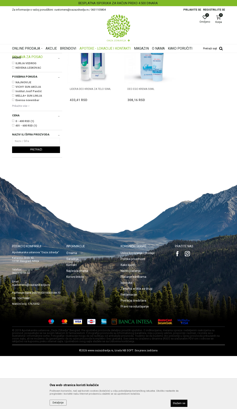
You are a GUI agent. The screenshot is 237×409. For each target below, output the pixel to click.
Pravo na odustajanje (135, 359)
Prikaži (170, 62)
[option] (118, 3)
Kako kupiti (128, 318)
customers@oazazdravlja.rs (31, 337)
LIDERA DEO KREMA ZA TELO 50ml (90, 138)
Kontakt (71, 318)
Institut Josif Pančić (28, 144)
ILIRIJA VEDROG (25, 116)
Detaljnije (58, 402)
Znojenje (19, 88)
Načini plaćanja (131, 324)
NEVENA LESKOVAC (28, 120)
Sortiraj (134, 62)
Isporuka (126, 335)
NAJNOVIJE (23, 135)
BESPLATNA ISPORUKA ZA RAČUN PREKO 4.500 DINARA (118, 3)
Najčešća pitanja (77, 324)
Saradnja (72, 312)
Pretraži (36, 202)
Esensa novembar (27, 153)
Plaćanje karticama (133, 329)
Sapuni (18, 80)
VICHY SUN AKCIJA (28, 139)
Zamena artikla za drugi (136, 341)
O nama (71, 306)
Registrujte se (214, 9)
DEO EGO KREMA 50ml (137, 138)
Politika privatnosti (133, 312)
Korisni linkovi (75, 329)
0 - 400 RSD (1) (24, 174)
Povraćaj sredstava (133, 353)
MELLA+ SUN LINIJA (28, 148)
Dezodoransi (22, 84)
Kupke (17, 75)
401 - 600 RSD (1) (26, 178)
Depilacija (19, 93)
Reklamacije (129, 347)
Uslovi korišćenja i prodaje (138, 306)
